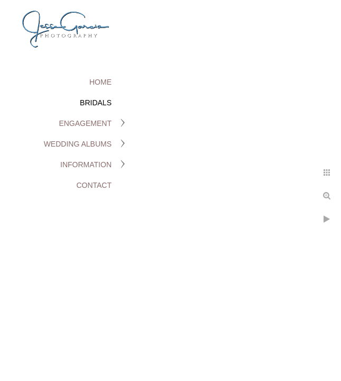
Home (100, 82)
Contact (94, 185)
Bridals (96, 102)
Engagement (85, 123)
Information (86, 164)
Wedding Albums (78, 144)
